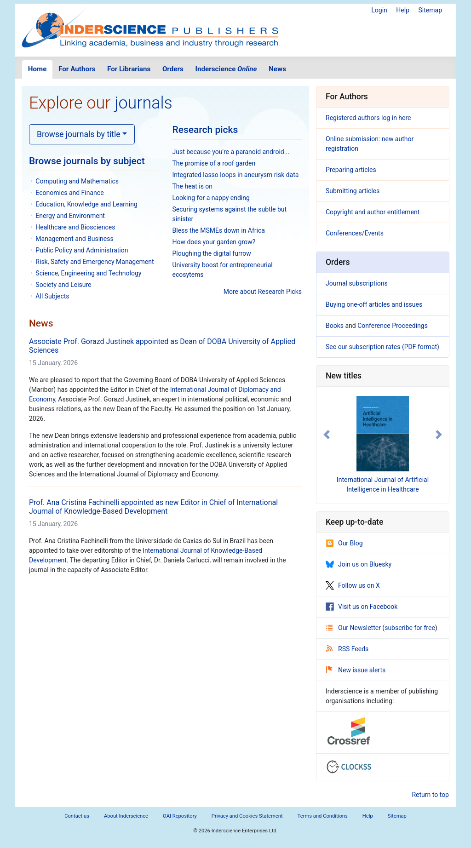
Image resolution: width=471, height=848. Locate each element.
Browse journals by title (79, 134)
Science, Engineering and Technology (88, 273)
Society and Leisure (63, 284)
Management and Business (74, 238)
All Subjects (52, 296)
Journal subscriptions (357, 283)
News (277, 69)
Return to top (430, 794)
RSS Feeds (347, 649)
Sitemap (430, 10)
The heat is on (192, 186)
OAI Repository (180, 816)
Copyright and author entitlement (372, 212)
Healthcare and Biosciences (75, 227)
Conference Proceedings (392, 325)
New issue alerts (355, 670)
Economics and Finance (69, 192)
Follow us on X (353, 585)
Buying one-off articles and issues (374, 304)
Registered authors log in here (368, 117)
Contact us (76, 816)
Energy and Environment (70, 215)
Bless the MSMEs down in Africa (218, 230)
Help (402, 10)
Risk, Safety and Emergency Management (94, 261)
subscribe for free (410, 627)
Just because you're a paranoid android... (230, 151)
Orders (173, 69)
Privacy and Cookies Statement (247, 816)
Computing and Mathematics (77, 181)
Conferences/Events (355, 233)
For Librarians (128, 69)
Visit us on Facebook (361, 606)
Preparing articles (351, 169)
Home (37, 69)
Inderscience (226, 69)
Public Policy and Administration (81, 250)
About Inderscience (126, 816)
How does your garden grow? (214, 242)
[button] (326, 435)
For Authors (76, 69)
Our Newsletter (354, 627)
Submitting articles (352, 191)
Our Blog (344, 543)
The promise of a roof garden (214, 163)
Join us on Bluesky (358, 564)
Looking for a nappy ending (211, 197)
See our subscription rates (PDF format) (382, 346)
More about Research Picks (263, 291)
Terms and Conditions (323, 816)
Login (379, 10)
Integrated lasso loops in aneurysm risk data (235, 174)
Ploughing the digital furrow (211, 253)
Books (335, 325)
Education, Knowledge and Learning (86, 204)
